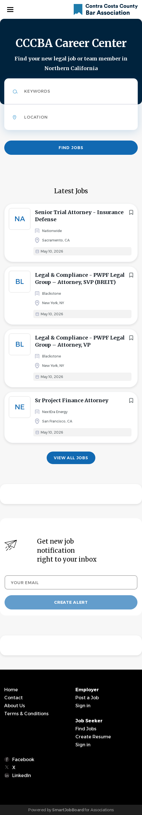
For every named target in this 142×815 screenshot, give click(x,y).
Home (11, 689)
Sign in (82, 705)
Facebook (23, 759)
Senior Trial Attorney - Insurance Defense (79, 216)
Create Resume (93, 736)
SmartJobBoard (68, 809)
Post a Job (87, 697)
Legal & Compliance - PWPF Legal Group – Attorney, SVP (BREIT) (80, 278)
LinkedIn (21, 775)
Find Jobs (71, 147)
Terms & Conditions (26, 713)
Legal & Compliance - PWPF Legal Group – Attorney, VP (80, 341)
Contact (13, 697)
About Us (14, 705)
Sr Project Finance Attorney (71, 400)
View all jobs (71, 457)
